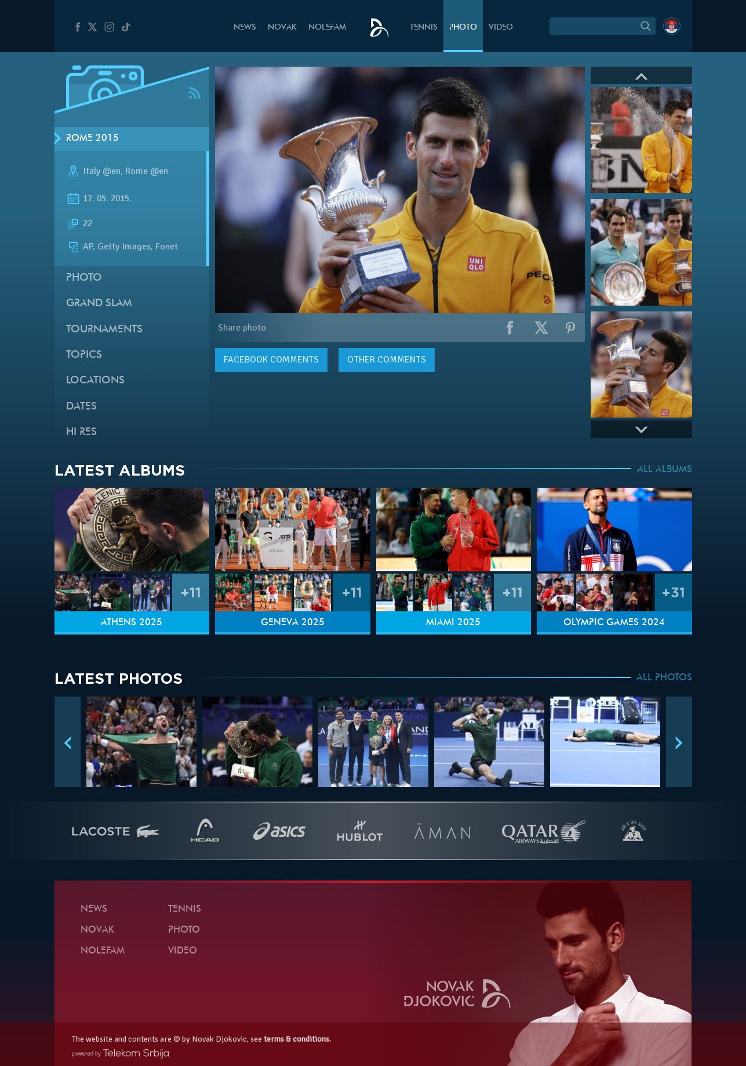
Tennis (424, 27)
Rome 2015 (92, 138)
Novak (282, 27)
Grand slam (99, 303)
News (245, 27)
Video (501, 27)
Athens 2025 (131, 623)
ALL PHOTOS (664, 678)
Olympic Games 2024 (614, 623)
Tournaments (104, 329)
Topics (84, 355)
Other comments (386, 359)
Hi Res (81, 432)
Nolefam (327, 27)
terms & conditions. (297, 1039)
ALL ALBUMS (664, 469)
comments (271, 359)
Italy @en (102, 171)
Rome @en (146, 171)
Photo (463, 27)
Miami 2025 (453, 623)
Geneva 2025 (293, 623)
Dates (81, 406)
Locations (95, 380)
